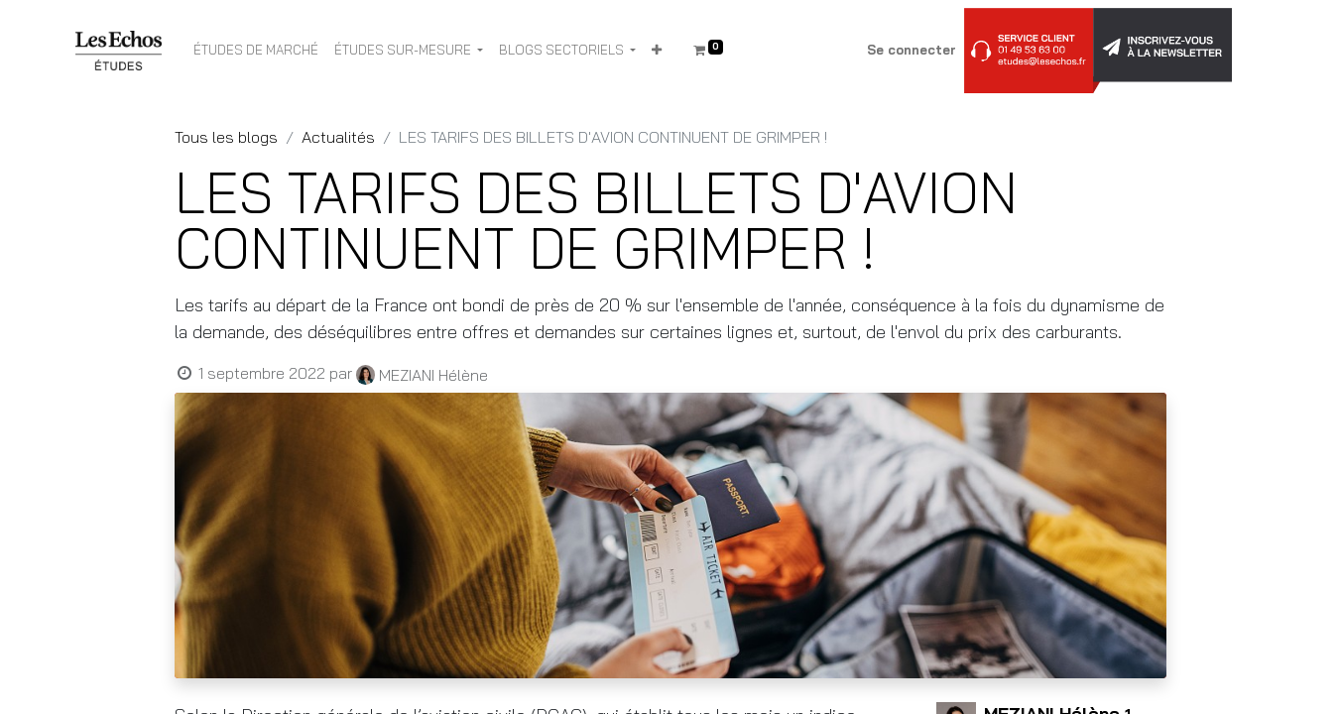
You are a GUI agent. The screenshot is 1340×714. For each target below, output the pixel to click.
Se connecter (911, 50)
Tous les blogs (226, 137)
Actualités (338, 137)
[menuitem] (255, 50)
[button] (657, 50)
